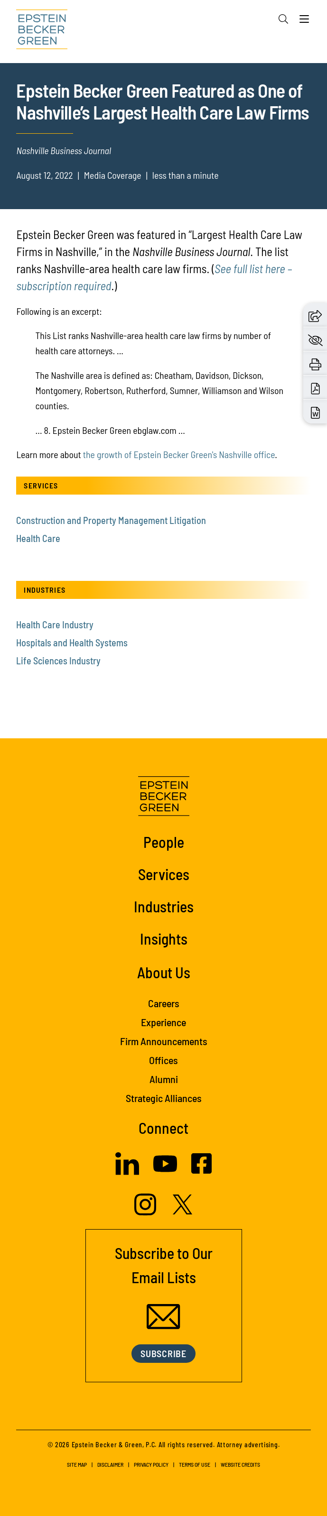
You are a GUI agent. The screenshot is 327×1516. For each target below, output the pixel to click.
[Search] (283, 19)
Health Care (38, 538)
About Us (163, 972)
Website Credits (240, 1464)
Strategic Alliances (164, 1098)
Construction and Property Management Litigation (111, 520)
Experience (163, 1022)
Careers (163, 1003)
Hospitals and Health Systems (72, 642)
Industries (164, 906)
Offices (163, 1060)
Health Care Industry (54, 624)
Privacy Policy (151, 1464)
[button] (315, 315)
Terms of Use (194, 1464)
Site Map (77, 1464)
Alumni (163, 1079)
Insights (163, 938)
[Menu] (304, 21)
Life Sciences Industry (58, 660)
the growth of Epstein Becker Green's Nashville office (179, 454)
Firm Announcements (163, 1041)
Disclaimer (110, 1464)
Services (163, 874)
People (163, 842)
